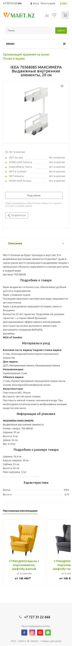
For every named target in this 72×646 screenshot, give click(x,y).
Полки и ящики (14, 58)
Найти (61, 30)
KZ (61, 3)
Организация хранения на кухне (26, 54)
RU (65, 3)
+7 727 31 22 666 (12, 3)
